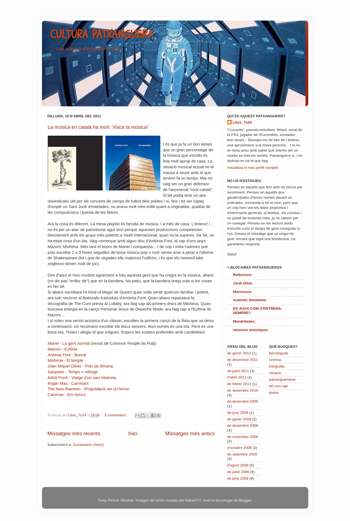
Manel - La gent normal (69, 343)
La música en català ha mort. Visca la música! (98, 127)
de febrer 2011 (239, 384)
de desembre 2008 (242, 425)
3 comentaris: (116, 415)
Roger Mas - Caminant (68, 383)
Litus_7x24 (242, 122)
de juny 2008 (237, 478)
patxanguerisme (282, 379)
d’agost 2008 (237, 465)
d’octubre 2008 (239, 448)
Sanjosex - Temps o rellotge (73, 372)
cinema (275, 360)
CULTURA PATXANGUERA (101, 34)
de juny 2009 (237, 413)
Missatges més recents (73, 433)
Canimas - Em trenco (67, 394)
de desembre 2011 (242, 360)
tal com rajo (278, 386)
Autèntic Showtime (250, 300)
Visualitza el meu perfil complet (252, 168)
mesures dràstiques (250, 330)
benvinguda (278, 353)
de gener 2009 (239, 419)
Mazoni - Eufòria (62, 349)
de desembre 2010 (242, 390)
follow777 (193, 500)
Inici (133, 433)
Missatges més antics (190, 433)
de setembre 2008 (242, 454)
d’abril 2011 (237, 377)
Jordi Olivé (242, 283)
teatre (274, 393)
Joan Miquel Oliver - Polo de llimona (80, 366)
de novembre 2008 (242, 437)
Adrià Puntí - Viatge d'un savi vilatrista (82, 377)
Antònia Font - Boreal (67, 355)
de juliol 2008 (238, 472)
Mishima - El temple (65, 360)
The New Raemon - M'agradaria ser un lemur (88, 389)
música (275, 373)
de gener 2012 (239, 353)
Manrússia (242, 292)
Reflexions (242, 275)
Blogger (245, 500)
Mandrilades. (244, 321)
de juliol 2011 (238, 371)
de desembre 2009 (242, 401)
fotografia (276, 366)
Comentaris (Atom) (88, 445)
